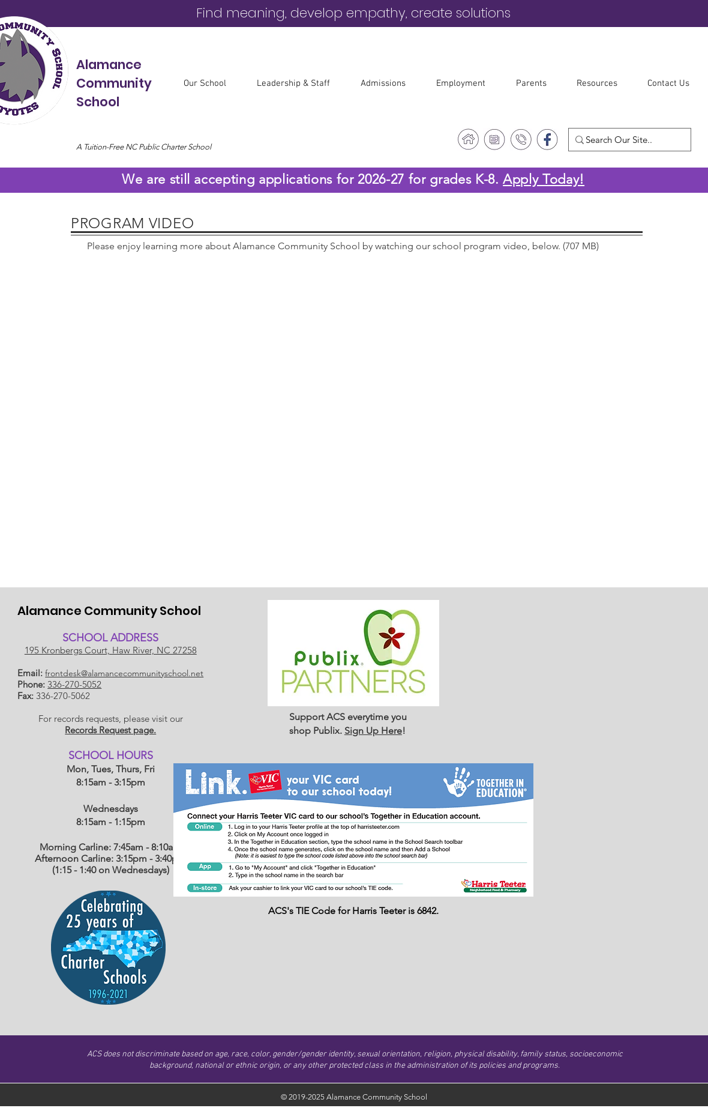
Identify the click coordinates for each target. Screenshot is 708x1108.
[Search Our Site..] (625, 140)
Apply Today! (543, 179)
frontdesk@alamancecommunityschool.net (124, 673)
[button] (211, 83)
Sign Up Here (373, 730)
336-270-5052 (74, 684)
